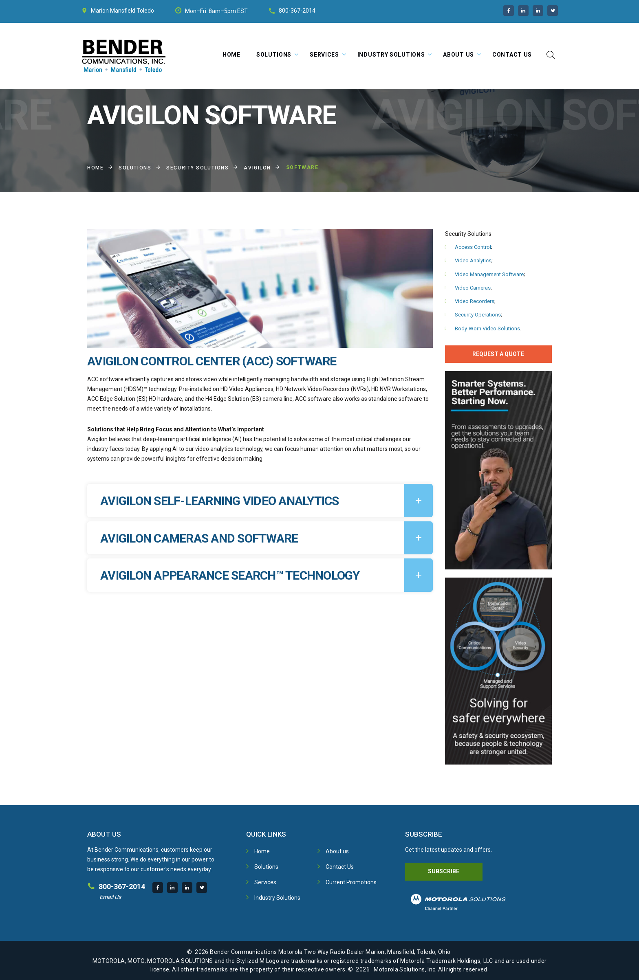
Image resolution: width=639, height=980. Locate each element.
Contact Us (512, 54)
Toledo (145, 10)
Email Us (110, 897)
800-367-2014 (297, 10)
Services (324, 54)
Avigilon (257, 168)
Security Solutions (197, 168)
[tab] (260, 500)
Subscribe (443, 871)
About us (337, 851)
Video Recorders (474, 301)
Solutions (273, 54)
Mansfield (122, 10)
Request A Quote (498, 354)
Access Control (473, 247)
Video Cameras (473, 288)
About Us (458, 54)
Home (231, 54)
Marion (100, 10)
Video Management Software (489, 274)
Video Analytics (473, 260)
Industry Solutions (391, 54)
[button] (260, 500)
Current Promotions (351, 882)
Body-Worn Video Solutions (487, 328)
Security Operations (478, 315)
